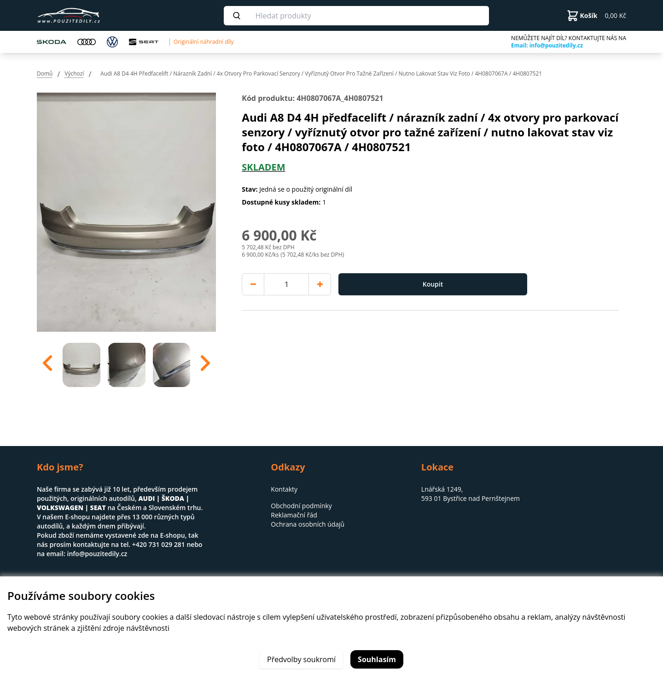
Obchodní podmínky (301, 505)
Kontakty (284, 489)
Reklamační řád (294, 515)
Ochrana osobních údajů (307, 524)
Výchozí (74, 73)
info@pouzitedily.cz (97, 553)
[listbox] (126, 363)
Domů (44, 73)
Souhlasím (377, 659)
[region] (126, 363)
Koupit (433, 284)
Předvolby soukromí (301, 659)
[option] (81, 363)
